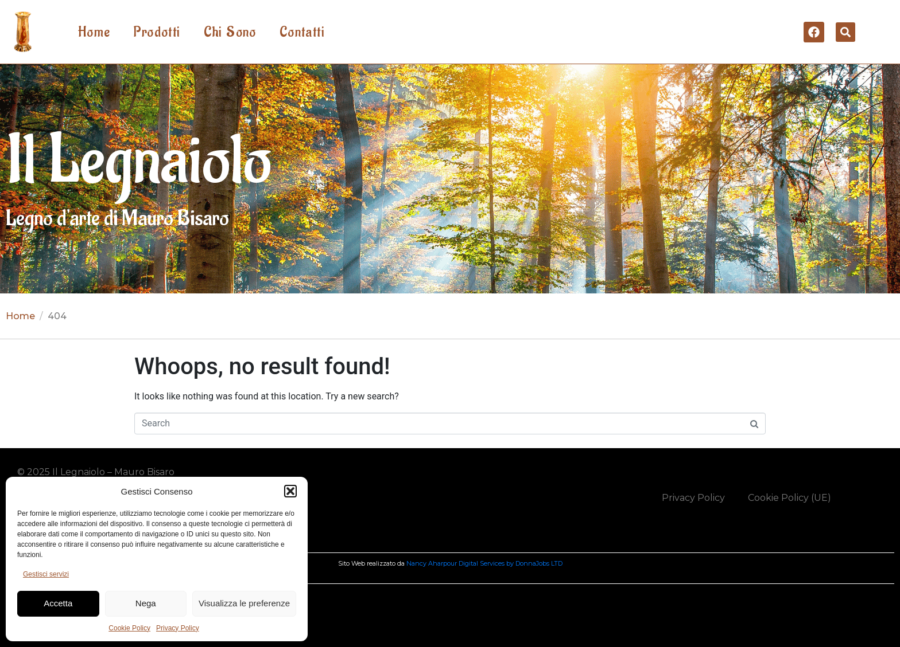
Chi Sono (230, 32)
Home (94, 32)
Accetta (58, 603)
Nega (145, 603)
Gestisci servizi (46, 574)
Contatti (302, 32)
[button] (290, 491)
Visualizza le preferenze (244, 603)
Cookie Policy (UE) (789, 497)
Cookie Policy (129, 628)
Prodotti (156, 32)
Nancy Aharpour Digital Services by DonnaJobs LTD (484, 563)
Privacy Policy (177, 628)
